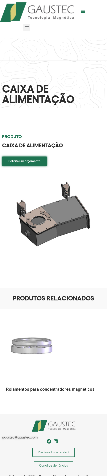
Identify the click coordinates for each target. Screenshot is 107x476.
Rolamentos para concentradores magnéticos (50, 389)
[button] (83, 11)
